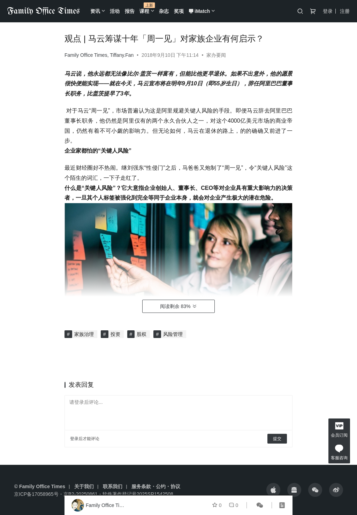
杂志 (164, 11)
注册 (345, 11)
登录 (328, 11)
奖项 (179, 11)
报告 (130, 11)
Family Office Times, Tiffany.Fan (99, 55)
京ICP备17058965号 (36, 494)
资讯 (95, 11)
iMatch (199, 11)
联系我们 (112, 486)
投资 (115, 334)
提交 (277, 438)
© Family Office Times (39, 486)
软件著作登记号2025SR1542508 (137, 494)
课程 (144, 11)
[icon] (273, 490)
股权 (141, 334)
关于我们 (84, 486)
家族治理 (84, 334)
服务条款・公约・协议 (155, 486)
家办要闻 (216, 55)
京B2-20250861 (80, 494)
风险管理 (173, 334)
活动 (115, 11)
